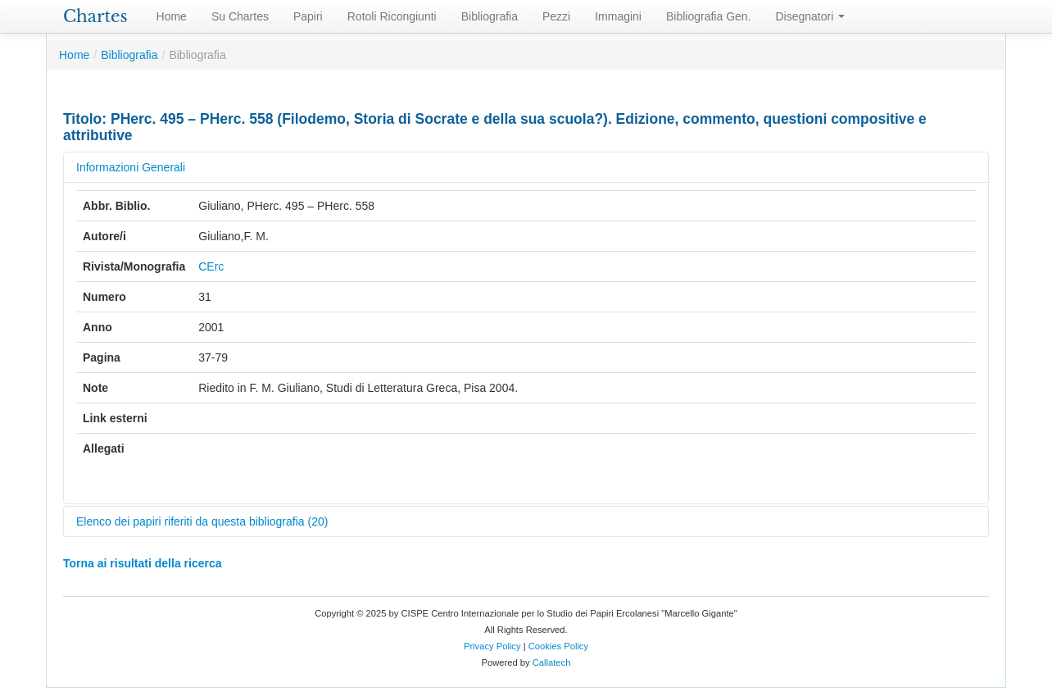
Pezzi (556, 16)
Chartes (95, 16)
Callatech (552, 662)
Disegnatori (811, 16)
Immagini (618, 16)
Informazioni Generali (130, 167)
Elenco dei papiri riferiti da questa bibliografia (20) (202, 521)
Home (171, 16)
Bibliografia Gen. (708, 16)
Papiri (308, 16)
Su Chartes (240, 16)
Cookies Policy (558, 646)
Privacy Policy (492, 646)
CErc (211, 266)
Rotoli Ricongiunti (392, 16)
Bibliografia (489, 16)
